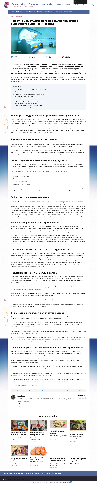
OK (71, 482)
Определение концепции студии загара (27, 92)
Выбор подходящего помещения (24, 96)
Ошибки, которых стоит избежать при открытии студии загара (33, 108)
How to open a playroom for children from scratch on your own (19, 434)
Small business (30, 11)
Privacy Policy (58, 482)
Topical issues (58, 11)
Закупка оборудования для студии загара (27, 98)
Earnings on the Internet (44, 11)
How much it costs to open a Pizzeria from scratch (37, 434)
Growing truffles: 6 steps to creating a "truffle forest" (78, 459)
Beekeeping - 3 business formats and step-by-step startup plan (58, 460)
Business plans (68, 11)
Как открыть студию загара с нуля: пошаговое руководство (32, 89)
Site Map (84, 4)
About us (77, 4)
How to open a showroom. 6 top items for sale (19, 459)
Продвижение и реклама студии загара (26, 103)
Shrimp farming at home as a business (38, 458)
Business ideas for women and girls (31, 4)
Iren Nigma (21, 396)
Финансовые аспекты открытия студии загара (28, 105)
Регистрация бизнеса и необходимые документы (29, 94)
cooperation (68, 4)
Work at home (20, 11)
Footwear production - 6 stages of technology (77, 433)
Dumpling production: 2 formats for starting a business (57, 431)
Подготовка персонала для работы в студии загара (29, 101)
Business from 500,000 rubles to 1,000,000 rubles (24, 385)
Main (12, 11)
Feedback (60, 4)
